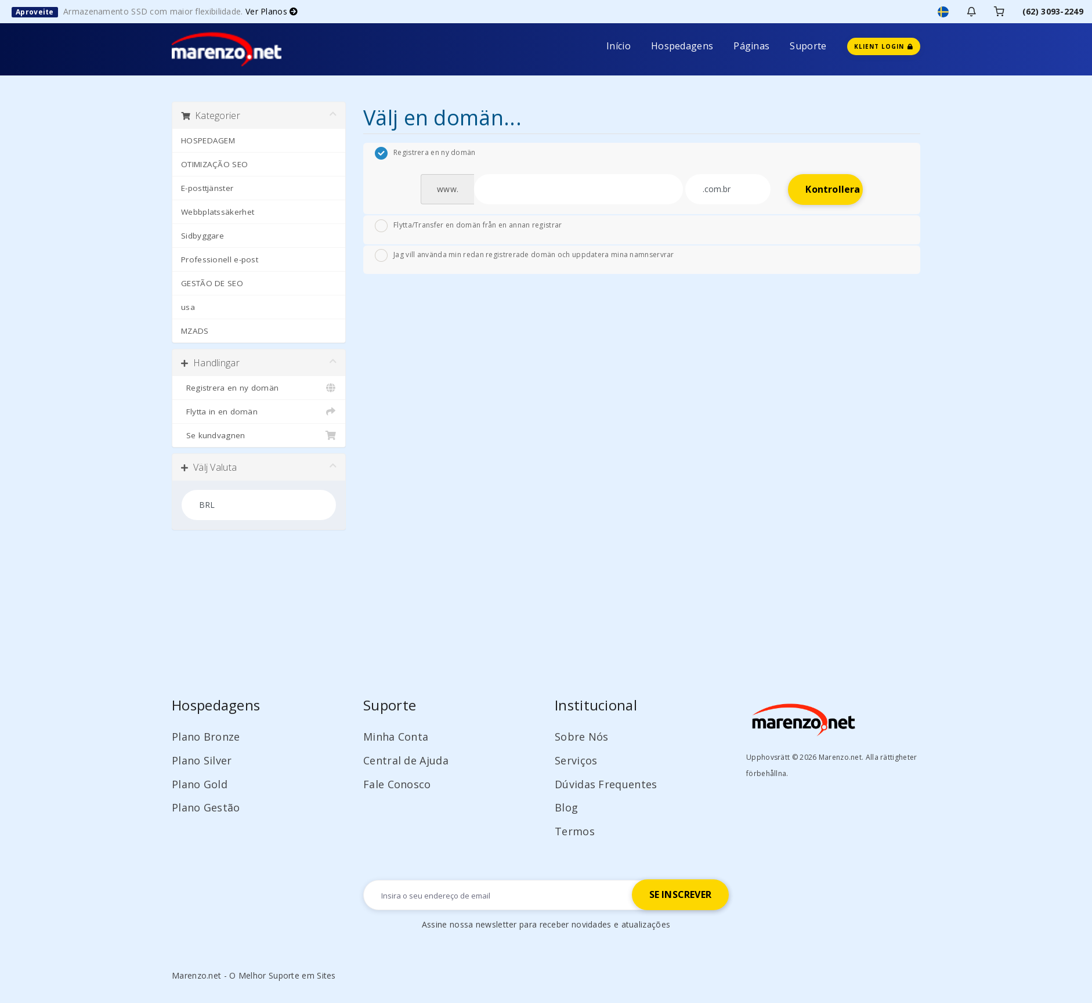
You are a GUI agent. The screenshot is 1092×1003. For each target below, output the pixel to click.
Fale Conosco (397, 784)
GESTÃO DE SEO (212, 283)
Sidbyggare (202, 235)
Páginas (751, 45)
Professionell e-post (219, 259)
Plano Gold (199, 784)
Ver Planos (271, 11)
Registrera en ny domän (259, 388)
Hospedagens (682, 45)
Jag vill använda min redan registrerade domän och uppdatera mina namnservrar (524, 255)
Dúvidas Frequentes (606, 784)
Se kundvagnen (259, 435)
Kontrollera (832, 189)
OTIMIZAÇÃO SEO (214, 164)
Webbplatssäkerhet (217, 212)
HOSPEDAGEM (208, 140)
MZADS (195, 331)
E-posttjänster (207, 188)
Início (618, 45)
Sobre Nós (582, 737)
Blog (566, 807)
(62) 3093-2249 (1052, 11)
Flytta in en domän (259, 411)
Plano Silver (202, 760)
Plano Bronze (206, 737)
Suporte (808, 45)
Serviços (576, 760)
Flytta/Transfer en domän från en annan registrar (468, 225)
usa (188, 307)
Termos (575, 831)
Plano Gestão (206, 807)
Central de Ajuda (406, 760)
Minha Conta (395, 737)
